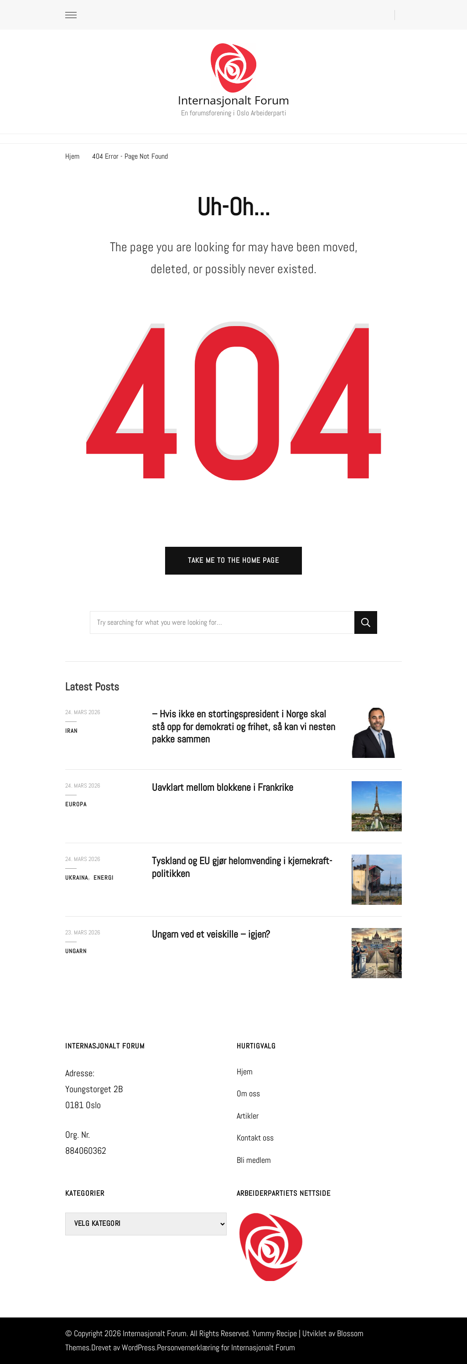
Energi (103, 878)
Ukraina (76, 878)
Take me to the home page (233, 560)
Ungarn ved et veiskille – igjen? (211, 934)
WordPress (138, 1348)
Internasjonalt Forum (233, 100)
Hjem (245, 1072)
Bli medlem (254, 1160)
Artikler (248, 1116)
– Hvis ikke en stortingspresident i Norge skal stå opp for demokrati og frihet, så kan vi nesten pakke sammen (243, 726)
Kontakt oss (255, 1138)
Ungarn (76, 951)
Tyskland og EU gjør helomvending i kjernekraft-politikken (242, 867)
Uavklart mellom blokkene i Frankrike (222, 787)
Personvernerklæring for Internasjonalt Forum (226, 1348)
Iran (71, 731)
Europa (76, 804)
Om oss (248, 1094)
